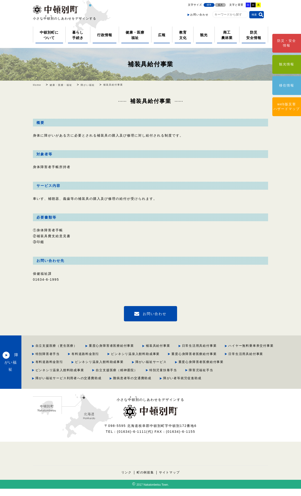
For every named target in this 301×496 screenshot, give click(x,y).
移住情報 (286, 85)
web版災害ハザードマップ (286, 106)
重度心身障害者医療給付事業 (164, 345)
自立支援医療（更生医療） (108, 345)
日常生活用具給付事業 (252, 345)
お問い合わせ (199, 14)
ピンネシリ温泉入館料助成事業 (245, 353)
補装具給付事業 (150, 64)
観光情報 (286, 64)
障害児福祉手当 (193, 377)
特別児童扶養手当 (155, 377)
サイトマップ (169, 479)
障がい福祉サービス (103, 369)
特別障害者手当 (157, 353)
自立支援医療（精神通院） (108, 377)
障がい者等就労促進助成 (235, 385)
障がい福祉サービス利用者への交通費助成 (120, 385)
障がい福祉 (42, 365)
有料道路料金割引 (195, 353)
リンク (126, 479)
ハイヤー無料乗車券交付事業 (110, 353)
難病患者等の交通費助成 (185, 385)
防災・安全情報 (286, 43)
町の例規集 (145, 479)
